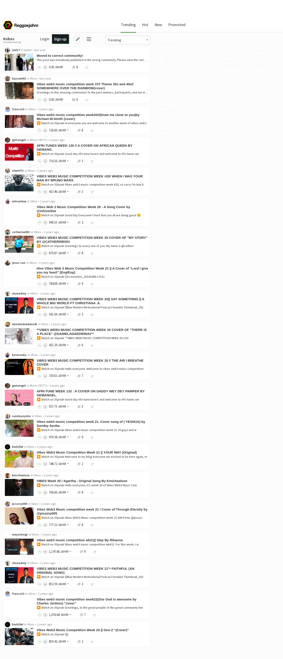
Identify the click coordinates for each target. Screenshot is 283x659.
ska (13, 189)
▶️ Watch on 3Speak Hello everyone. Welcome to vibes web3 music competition (147, 373)
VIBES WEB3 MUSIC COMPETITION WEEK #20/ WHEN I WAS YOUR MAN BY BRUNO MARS (147, 180)
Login (233, 24)
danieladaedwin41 (81, 328)
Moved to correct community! (117, 56)
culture (16, 93)
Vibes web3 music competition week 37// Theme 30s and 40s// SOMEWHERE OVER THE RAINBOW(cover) (142, 87)
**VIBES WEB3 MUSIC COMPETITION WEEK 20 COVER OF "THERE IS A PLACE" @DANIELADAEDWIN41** (147, 336)
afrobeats (18, 70)
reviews (16, 183)
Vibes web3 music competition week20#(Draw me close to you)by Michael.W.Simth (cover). (145, 118)
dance (15, 99)
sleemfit (75, 172)
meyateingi (77, 542)
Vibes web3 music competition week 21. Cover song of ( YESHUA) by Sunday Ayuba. (148, 429)
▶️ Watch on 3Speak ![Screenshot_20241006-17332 (128, 280)
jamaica (17, 133)
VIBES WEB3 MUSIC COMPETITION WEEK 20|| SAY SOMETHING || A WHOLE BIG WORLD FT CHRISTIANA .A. (148, 304)
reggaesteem (21, 59)
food (14, 116)
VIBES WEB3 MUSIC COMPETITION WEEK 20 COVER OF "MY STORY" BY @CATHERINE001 (142, 242)
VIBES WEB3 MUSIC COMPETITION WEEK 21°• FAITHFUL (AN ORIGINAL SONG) (143, 578)
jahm (15, 53)
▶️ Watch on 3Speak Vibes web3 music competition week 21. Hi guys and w (144, 435)
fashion (16, 144)
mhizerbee (76, 203)
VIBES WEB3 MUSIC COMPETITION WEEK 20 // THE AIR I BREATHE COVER (147, 367)
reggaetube (20, 65)
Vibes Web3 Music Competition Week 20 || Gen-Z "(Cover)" (140, 638)
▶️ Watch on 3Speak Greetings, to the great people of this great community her (147, 616)
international (21, 121)
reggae (16, 167)
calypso (16, 87)
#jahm (85, 50)
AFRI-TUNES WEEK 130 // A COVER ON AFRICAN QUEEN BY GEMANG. (142, 149)
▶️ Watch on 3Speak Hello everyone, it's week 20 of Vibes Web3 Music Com (144, 492)
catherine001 (78, 235)
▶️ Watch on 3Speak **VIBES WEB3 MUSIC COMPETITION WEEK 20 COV (140, 342)
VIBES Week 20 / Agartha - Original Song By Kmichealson (139, 487)
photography (21, 161)
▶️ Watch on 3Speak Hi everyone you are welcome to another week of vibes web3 (149, 124)
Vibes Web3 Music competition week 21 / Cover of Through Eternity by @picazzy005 (147, 518)
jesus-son (76, 266)
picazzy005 (76, 511)
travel (15, 200)
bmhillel (74, 453)
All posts (18, 44)
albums (16, 76)
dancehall (18, 104)
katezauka (76, 359)
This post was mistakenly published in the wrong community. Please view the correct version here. (159, 60)
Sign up (248, 24)
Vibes (89, 110)
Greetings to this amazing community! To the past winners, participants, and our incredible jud (156, 93)
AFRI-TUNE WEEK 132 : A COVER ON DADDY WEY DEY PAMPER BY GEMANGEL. (148, 398)
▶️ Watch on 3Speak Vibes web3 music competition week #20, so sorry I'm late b (147, 186)
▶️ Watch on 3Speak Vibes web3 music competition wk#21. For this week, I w (145, 552)
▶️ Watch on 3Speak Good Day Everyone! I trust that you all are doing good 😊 (146, 217)
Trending (116, 24)
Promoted (165, 24)
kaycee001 (76, 79)
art (13, 82)
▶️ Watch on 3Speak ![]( (110, 643)
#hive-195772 (95, 141)
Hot (133, 24)
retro (15, 178)
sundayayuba (78, 422)
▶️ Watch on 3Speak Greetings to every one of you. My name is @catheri (142, 249)
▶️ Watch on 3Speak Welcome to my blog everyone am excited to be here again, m (149, 463)
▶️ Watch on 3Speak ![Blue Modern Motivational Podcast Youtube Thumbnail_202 (147, 311)
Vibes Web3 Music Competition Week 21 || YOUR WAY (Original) (144, 458)
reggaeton (19, 172)
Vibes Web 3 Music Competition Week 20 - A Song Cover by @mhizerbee (140, 211)
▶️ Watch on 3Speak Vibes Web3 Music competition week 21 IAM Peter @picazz (147, 524)
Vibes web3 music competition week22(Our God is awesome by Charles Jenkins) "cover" (144, 609)
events (16, 110)
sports (16, 195)
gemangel (76, 141)
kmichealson (78, 482)
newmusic (18, 155)
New (146, 24)
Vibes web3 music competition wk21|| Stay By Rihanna (137, 547)
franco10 (75, 110)
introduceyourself (24, 127)
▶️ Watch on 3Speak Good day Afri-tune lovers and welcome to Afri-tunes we (145, 155)
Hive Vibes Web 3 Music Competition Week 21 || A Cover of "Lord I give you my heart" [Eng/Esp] (146, 273)
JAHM (221, 43)
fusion (15, 150)
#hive (90, 79)
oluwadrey (76, 297)
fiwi (13, 138)
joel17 (73, 50)
